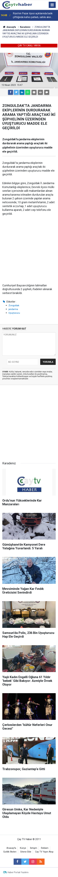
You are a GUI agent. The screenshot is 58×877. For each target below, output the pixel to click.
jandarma (13, 309)
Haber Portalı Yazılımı (18, 872)
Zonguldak (14, 305)
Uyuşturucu (14, 313)
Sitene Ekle (25, 851)
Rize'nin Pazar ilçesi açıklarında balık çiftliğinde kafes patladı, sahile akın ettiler (33, 15)
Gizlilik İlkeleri (9, 851)
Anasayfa (11, 848)
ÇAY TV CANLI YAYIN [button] (29, 45)
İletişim (33, 848)
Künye (23, 848)
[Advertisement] (29, 250)
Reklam (44, 848)
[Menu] (52, 5)
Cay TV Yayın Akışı (44, 851)
